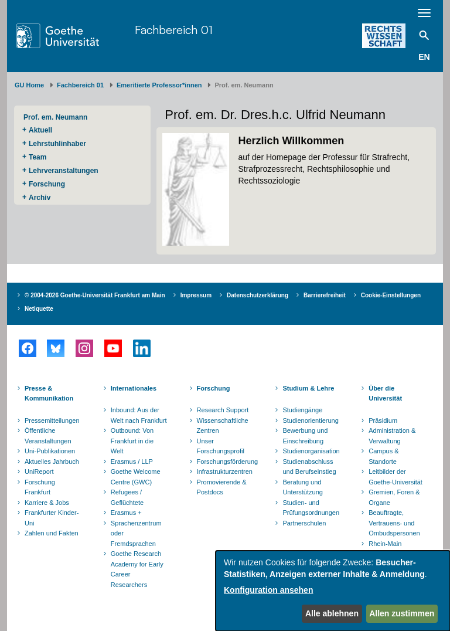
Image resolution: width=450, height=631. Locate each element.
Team (37, 157)
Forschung (47, 184)
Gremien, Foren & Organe (394, 497)
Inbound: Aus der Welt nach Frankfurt (139, 415)
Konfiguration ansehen (268, 590)
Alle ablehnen (332, 613)
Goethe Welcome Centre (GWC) (136, 477)
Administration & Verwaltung (392, 436)
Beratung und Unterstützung (302, 487)
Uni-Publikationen (50, 450)
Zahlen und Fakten (52, 533)
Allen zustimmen (401, 613)
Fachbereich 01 (174, 29)
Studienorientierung (310, 420)
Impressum (196, 295)
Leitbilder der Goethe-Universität (395, 477)
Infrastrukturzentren (225, 471)
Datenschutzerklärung (257, 295)
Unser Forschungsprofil (220, 446)
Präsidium (383, 420)
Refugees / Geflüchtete (127, 497)
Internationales (133, 388)
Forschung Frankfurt (40, 487)
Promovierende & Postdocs (222, 487)
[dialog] (333, 591)
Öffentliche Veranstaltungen (48, 436)
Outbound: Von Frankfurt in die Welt (132, 440)
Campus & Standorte (383, 456)
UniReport (39, 471)
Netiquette (39, 309)
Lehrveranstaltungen (63, 171)
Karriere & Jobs (47, 502)
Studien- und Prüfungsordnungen (310, 508)
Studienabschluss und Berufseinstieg (309, 467)
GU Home (29, 85)
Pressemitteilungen (52, 420)
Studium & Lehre (308, 388)
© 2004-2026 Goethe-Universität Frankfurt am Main (95, 295)
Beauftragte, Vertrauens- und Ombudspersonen (394, 523)
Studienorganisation (310, 450)
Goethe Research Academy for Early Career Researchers (137, 569)
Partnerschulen (304, 523)
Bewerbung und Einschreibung (305, 436)
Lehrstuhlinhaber (57, 144)
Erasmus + (126, 512)
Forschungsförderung (226, 461)
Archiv (39, 198)
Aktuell (40, 130)
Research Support (223, 409)
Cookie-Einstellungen (391, 295)
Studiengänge (302, 409)
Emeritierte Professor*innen (159, 85)
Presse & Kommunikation (49, 393)
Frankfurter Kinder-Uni (52, 518)
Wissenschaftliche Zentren (222, 426)
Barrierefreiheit (325, 295)
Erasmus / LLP (132, 461)
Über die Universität (385, 393)
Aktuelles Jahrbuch (52, 461)
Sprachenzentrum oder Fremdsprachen (136, 533)
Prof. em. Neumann (55, 117)
